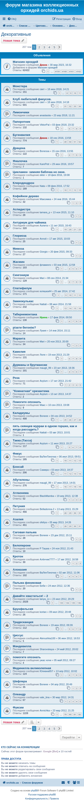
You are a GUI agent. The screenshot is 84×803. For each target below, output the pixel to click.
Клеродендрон (23, 183)
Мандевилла (22, 646)
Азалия (18, 519)
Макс (42, 405)
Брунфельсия (23, 609)
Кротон (18, 556)
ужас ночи (45, 660)
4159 (57, 71)
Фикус (17, 453)
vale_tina (45, 697)
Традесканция (23, 622)
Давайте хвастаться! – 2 (30, 596)
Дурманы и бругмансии (30, 365)
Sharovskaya (47, 649)
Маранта (19, 338)
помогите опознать (27, 657)
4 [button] (49, 47)
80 (70, 714)
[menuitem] (11, 19)
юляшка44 (46, 291)
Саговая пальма (25, 532)
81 (75, 714)
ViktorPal (45, 124)
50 (70, 141)
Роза (16, 377)
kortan (43, 612)
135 (73, 602)
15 (75, 308)
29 (70, 513)
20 (70, 229)
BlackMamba (47, 496)
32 (70, 106)
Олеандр (19, 694)
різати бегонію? (24, 327)
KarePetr (44, 164)
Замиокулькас (23, 301)
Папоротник (21, 121)
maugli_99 (45, 368)
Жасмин (19, 261)
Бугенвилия (21, 135)
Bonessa (44, 151)
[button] (59, 47)
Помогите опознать (27, 402)
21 (75, 229)
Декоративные (16, 34)
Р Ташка (44, 548)
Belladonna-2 (47, 509)
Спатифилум (22, 288)
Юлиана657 (46, 671)
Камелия (19, 351)
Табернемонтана (25, 314)
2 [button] (39, 47)
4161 (71, 71)
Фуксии (18, 707)
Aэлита (44, 225)
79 (65, 714)
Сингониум (21, 275)
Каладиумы (21, 413)
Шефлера (20, 681)
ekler (42, 175)
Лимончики (21, 112)
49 (65, 141)
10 (75, 93)
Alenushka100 (47, 638)
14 (70, 308)
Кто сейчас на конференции (20, 747)
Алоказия (20, 569)
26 (70, 419)
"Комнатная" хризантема (31, 391)
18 (75, 486)
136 (79, 602)
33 (75, 106)
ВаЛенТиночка (48, 456)
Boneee (44, 416)
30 (75, 513)
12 (75, 190)
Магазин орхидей (25, 61)
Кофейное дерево (26, 196)
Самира (44, 469)
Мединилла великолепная (32, 668)
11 (80, 93)
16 (80, 308)
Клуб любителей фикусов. (32, 99)
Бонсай (18, 466)
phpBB (34, 790)
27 (75, 419)
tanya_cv (45, 599)
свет (42, 89)
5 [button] (54, 47)
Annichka (45, 710)
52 (80, 141)
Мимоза (18, 248)
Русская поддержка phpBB (42, 794)
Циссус (18, 635)
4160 (64, 71)
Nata (42, 186)
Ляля (42, 354)
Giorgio (43, 251)
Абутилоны (21, 479)
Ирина (43, 317)
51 (75, 141)
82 (80, 714)
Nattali (43, 304)
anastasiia (45, 115)
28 (80, 419)
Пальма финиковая (27, 582)
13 (80, 190)
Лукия (43, 330)
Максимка (45, 199)
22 (80, 229)
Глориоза (19, 235)
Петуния (19, 506)
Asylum (44, 380)
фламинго (45, 264)
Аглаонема (21, 493)
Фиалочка (20, 161)
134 (67, 602)
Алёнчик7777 (47, 559)
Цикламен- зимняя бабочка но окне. (39, 172)
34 (80, 106)
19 (65, 229)
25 (65, 419)
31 (65, 106)
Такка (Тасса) (22, 440)
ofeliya (43, 522)
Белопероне (22, 545)
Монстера (20, 86)
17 (70, 486)
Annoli (43, 238)
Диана (43, 64)
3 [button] (44, 47)
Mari (42, 278)
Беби (42, 585)
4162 (78, 71)
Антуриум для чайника (29, 222)
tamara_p (45, 212)
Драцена (19, 148)
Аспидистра (21, 209)
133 (61, 602)
